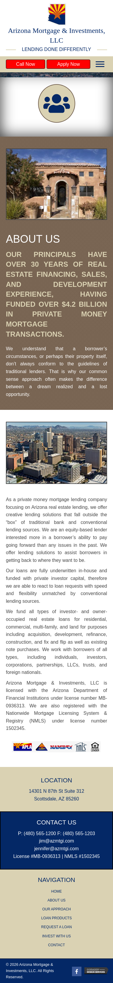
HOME (56, 891)
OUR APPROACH (56, 909)
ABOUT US (56, 900)
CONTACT (56, 945)
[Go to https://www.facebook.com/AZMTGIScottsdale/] (76, 971)
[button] (25, 64)
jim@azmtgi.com (56, 840)
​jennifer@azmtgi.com (56, 848)
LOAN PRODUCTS (56, 918)
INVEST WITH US (56, 936)
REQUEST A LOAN (56, 927)
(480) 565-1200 (40, 833)
